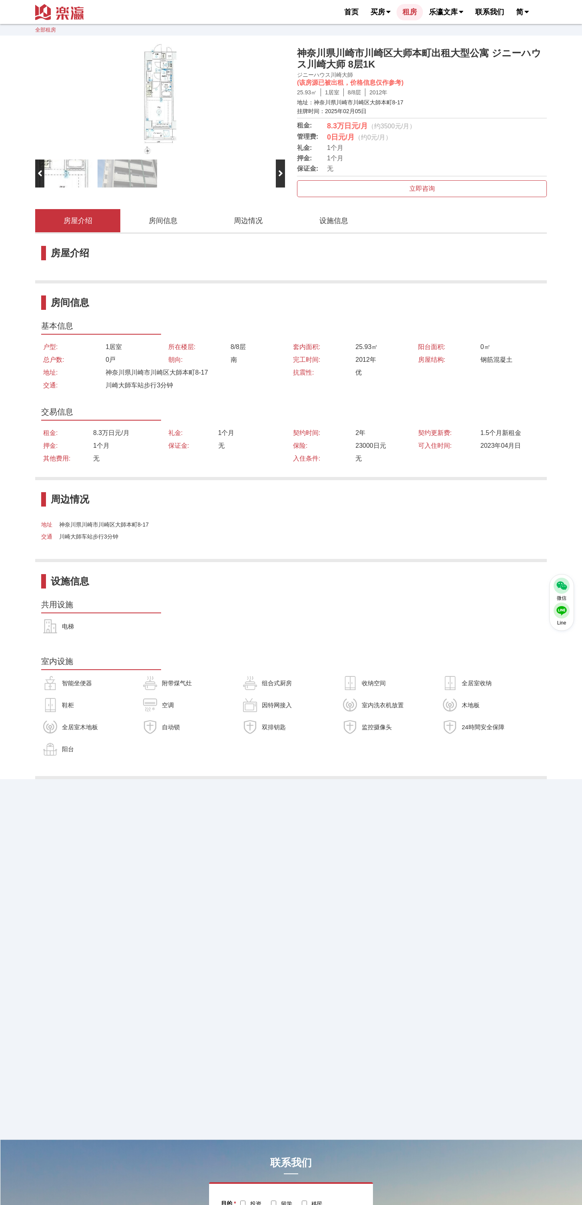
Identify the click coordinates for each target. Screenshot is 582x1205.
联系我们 (489, 12)
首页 (351, 12)
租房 (410, 12)
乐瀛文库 (446, 12)
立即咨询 (422, 188)
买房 (381, 12)
